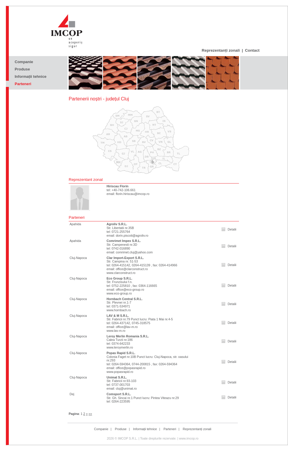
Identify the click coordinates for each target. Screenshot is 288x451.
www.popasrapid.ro (120, 371)
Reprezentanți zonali (221, 50)
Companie (24, 62)
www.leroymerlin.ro (120, 347)
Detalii (232, 229)
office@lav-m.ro (127, 327)
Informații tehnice (30, 76)
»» (90, 413)
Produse (22, 69)
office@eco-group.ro (130, 289)
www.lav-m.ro (116, 330)
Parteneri (23, 84)
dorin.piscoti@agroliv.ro (132, 235)
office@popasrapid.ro (130, 368)
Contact (252, 50)
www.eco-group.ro (119, 293)
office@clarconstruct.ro (132, 269)
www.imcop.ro (188, 438)
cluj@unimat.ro (126, 388)
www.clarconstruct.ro (121, 273)
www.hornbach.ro (119, 310)
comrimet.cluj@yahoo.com (134, 252)
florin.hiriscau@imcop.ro (132, 194)
